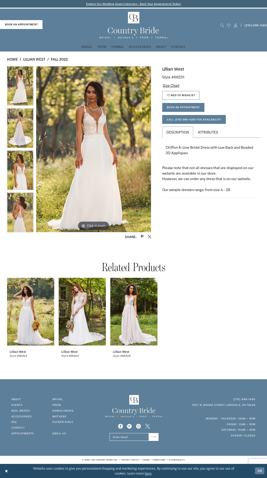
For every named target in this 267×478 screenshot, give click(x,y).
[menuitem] (21, 24)
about (16, 399)
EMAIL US (59, 433)
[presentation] (30, 312)
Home (12, 59)
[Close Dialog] (6, 471)
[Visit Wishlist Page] (228, 25)
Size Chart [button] (171, 85)
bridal (57, 399)
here (148, 473)
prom (56, 405)
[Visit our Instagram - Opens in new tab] (138, 426)
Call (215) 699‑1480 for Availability (194, 119)
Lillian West (34, 59)
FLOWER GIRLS (62, 422)
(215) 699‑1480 (244, 399)
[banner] (133, 25)
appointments (22, 433)
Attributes (208, 132)
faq (14, 422)
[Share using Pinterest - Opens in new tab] (142, 236)
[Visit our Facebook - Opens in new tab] (120, 426)
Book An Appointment (183, 107)
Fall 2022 (59, 59)
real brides (20, 410)
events (17, 405)
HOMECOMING (63, 410)
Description (177, 132)
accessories (21, 416)
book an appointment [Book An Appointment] (21, 24)
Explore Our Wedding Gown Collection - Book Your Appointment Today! (133, 4)
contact (18, 427)
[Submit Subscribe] (154, 437)
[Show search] (222, 25)
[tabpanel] (20, 87)
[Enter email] (134, 437)
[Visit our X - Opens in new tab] (147, 426)
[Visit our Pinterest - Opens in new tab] (129, 426)
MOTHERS (59, 416)
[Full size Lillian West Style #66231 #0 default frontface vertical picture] (93, 149)
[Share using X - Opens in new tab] (149, 236)
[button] (235, 25)
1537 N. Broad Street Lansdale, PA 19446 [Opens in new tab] (224, 405)
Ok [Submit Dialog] (260, 470)
